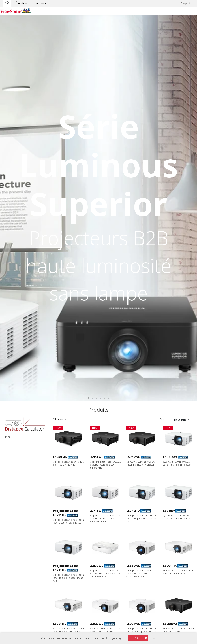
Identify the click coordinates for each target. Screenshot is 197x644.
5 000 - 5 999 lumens (20, 579)
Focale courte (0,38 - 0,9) (23, 607)
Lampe (12, 468)
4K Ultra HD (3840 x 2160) (23, 550)
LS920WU (97, 624)
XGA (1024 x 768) (18, 531)
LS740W (169, 511)
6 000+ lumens (17, 584)
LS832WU (97, 566)
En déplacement (17, 511)
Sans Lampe (15, 630)
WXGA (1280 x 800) (19, 535)
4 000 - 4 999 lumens (20, 574)
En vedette (180, 420)
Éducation (21, 3)
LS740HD (133, 511)
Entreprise (41, 3)
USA (135, 638)
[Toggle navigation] (193, 10)
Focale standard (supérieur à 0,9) (25, 600)
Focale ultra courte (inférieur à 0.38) (26, 614)
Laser (11, 473)
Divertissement (17, 501)
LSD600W (170, 457)
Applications (14, 487)
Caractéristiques (17, 625)
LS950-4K (60, 457)
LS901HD (60, 624)
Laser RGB (14, 477)
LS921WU (133, 624)
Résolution (13, 521)
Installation (11, 449)
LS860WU (133, 566)
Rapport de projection (20, 594)
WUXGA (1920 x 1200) (21, 545)
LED (10, 463)
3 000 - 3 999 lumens (20, 569)
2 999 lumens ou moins (22, 565)
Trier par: (165, 419)
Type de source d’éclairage (23, 458)
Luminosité (13, 560)
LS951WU (97, 457)
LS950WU (170, 624)
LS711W (95, 511)
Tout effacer (39, 444)
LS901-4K (170, 566)
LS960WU (133, 457)
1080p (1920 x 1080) (20, 540)
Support (185, 3)
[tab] (88, 398)
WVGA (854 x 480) (19, 526)
